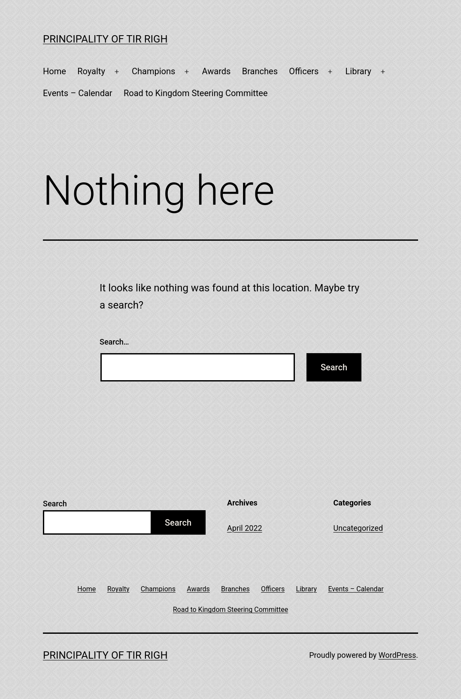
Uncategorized (358, 528)
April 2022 (244, 528)
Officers (303, 71)
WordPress (397, 655)
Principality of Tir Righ (105, 39)
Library (359, 71)
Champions (153, 71)
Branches (260, 71)
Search (55, 503)
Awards (216, 71)
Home (54, 71)
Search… (114, 341)
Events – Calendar (77, 93)
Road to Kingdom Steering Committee (196, 93)
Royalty (91, 71)
